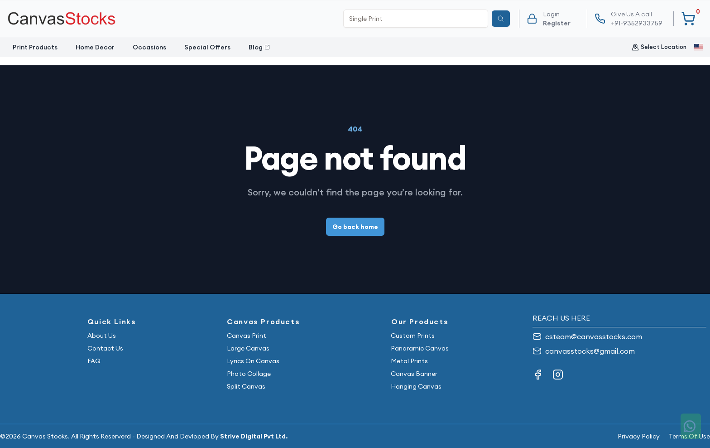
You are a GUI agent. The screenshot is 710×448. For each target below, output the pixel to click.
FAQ (94, 361)
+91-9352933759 (636, 18)
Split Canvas (246, 386)
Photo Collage (249, 374)
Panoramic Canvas (420, 348)
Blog (259, 47)
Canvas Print (246, 335)
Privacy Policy (639, 436)
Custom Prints (413, 335)
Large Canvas (248, 348)
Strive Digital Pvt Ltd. (254, 436)
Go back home (355, 227)
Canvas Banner (414, 374)
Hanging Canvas (416, 386)
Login (551, 14)
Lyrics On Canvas (253, 361)
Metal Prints (409, 361)
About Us (101, 335)
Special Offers (207, 47)
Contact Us (105, 348)
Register (557, 23)
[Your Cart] (688, 18)
